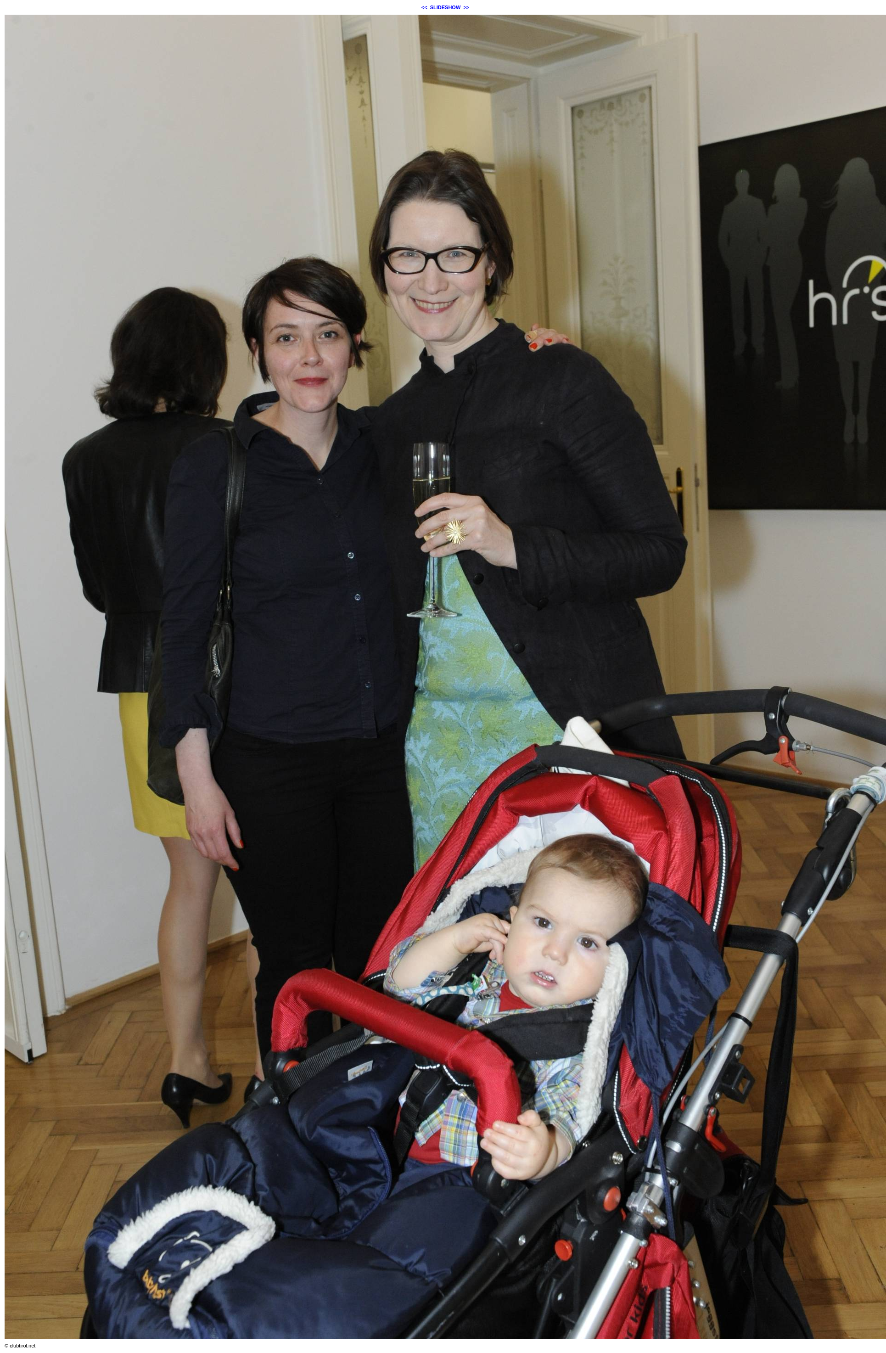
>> (466, 7)
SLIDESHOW (445, 7)
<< (424, 7)
